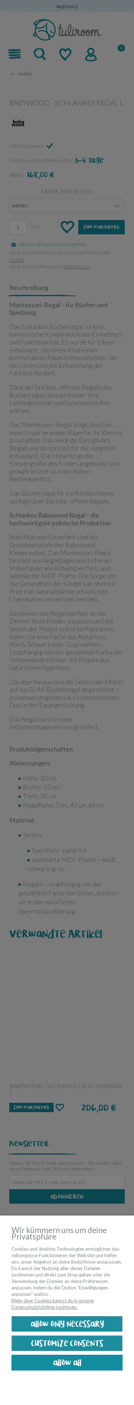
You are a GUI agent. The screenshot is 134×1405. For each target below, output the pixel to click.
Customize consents (67, 1343)
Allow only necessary (67, 1324)
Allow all (67, 1362)
